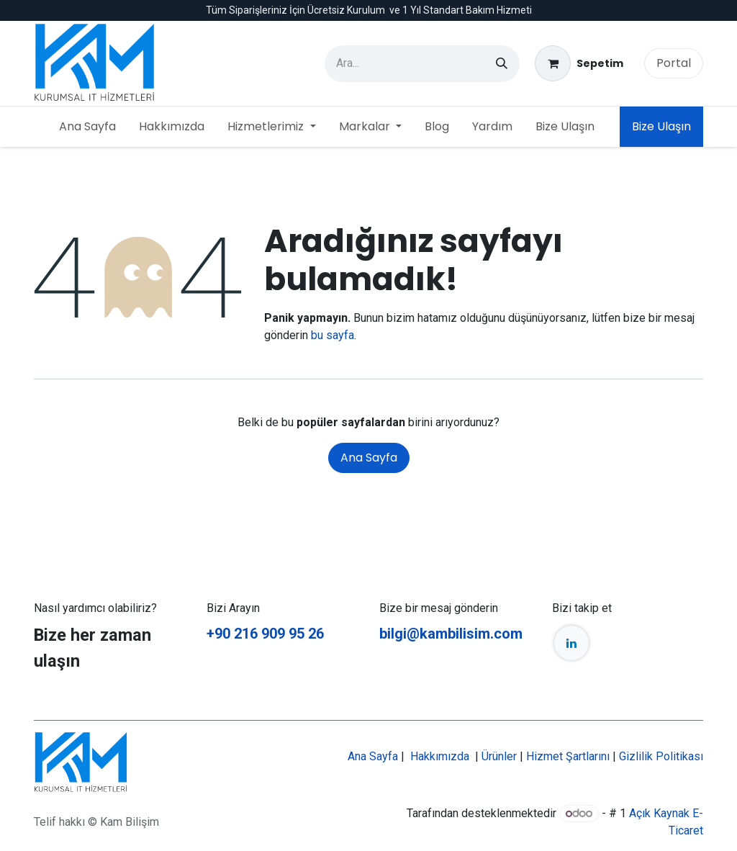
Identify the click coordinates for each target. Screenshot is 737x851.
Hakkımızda (439, 756)
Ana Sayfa (368, 457)
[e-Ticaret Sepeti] (579, 63)
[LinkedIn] (571, 643)
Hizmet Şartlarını (568, 756)
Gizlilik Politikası (661, 756)
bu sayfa (332, 335)
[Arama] (502, 63)
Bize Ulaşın (661, 126)
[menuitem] (87, 126)
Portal (673, 63)
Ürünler (499, 756)
